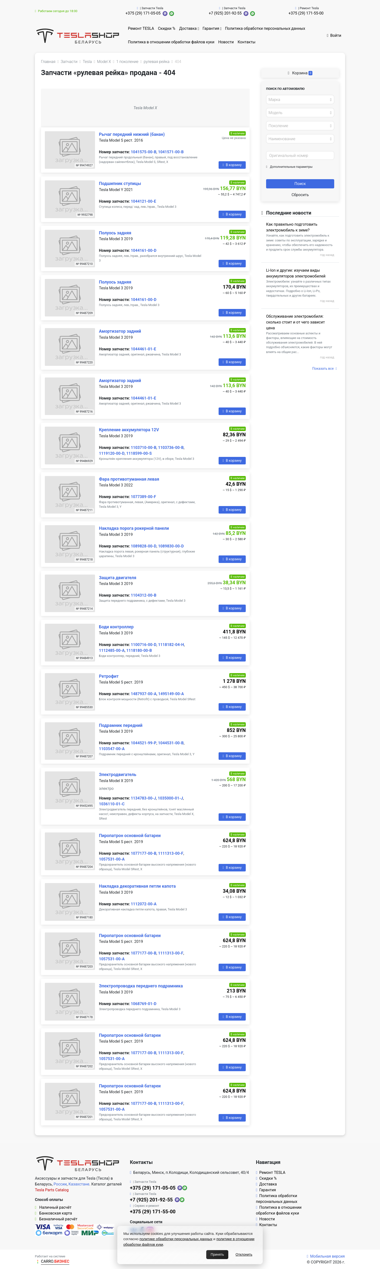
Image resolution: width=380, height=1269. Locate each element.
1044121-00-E (143, 201)
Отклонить (244, 1254)
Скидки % (166, 28)
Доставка (188, 28)
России (60, 1184)
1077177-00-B (143, 853)
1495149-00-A (171, 694)
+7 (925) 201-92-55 (225, 13)
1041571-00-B (170, 152)
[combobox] (300, 99)
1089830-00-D (171, 546)
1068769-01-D (144, 1003)
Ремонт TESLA (141, 28)
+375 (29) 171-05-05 (143, 13)
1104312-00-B (143, 595)
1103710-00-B (143, 447)
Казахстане (79, 1184)
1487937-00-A (144, 694)
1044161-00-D (144, 250)
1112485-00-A (112, 650)
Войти (334, 35)
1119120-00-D (112, 453)
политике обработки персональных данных (176, 1239)
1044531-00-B (170, 743)
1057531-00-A (112, 859)
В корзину (232, 165)
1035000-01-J (170, 798)
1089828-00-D (144, 546)
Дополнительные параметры (289, 167)
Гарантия (211, 28)
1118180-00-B (139, 650)
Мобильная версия (326, 1256)
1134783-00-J (143, 798)
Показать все (324, 368)
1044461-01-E (143, 349)
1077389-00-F (143, 496)
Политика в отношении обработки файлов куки (171, 42)
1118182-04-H (171, 644)
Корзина (300, 73)
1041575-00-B (143, 152)
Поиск (300, 183)
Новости (226, 42)
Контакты (246, 42)
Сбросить (300, 194)
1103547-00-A (112, 748)
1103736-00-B (170, 447)
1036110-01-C (112, 804)
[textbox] (299, 99)
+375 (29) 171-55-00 (306, 13)
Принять (217, 1254)
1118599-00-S (139, 453)
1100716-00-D (144, 644)
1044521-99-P (144, 743)
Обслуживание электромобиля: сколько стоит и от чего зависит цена (295, 322)
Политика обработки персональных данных (265, 28)
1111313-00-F (170, 853)
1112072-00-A (144, 904)
